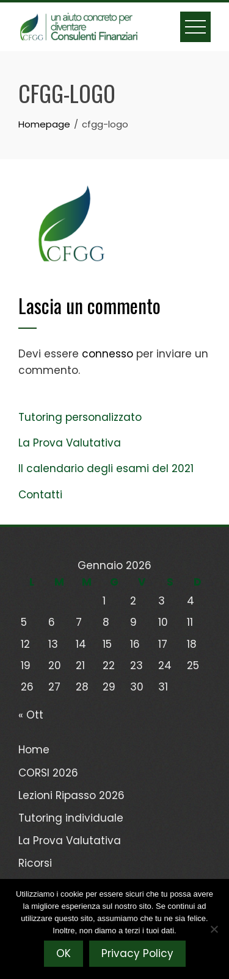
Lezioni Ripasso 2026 (71, 795)
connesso (107, 353)
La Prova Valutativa (69, 443)
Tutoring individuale (70, 818)
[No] (214, 929)
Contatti (40, 494)
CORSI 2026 (48, 773)
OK (63, 953)
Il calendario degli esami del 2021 (106, 468)
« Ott (30, 715)
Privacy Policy (137, 953)
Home (33, 749)
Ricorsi (35, 863)
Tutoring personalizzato (80, 417)
